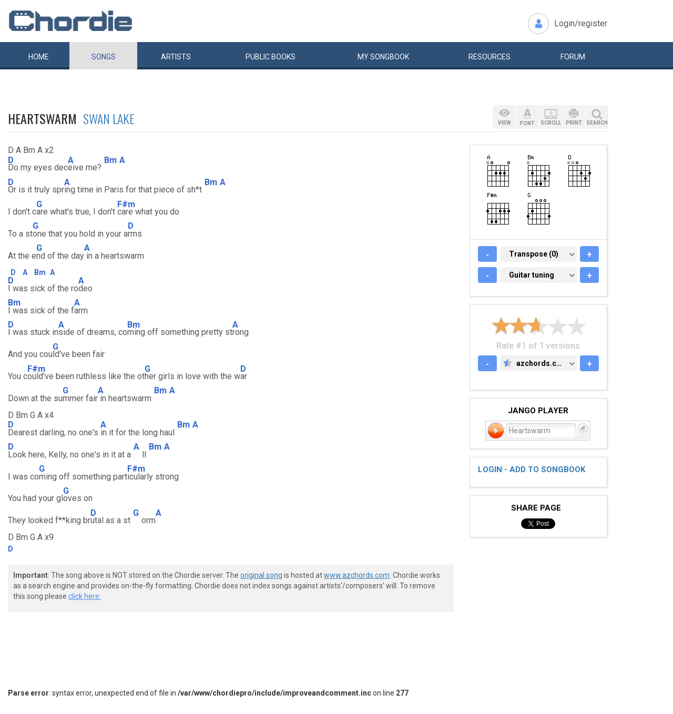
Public (270, 57)
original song (261, 575)
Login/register (580, 23)
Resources (489, 57)
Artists (176, 57)
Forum (572, 57)
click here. (84, 596)
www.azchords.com (357, 575)
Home (38, 57)
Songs (103, 57)
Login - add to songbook (531, 469)
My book (383, 57)
